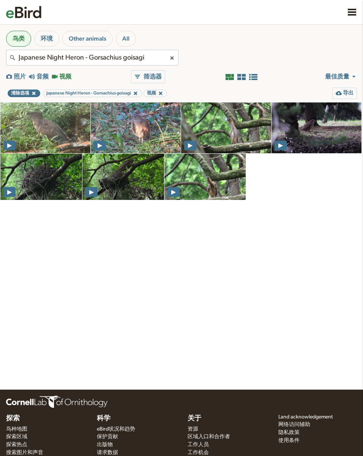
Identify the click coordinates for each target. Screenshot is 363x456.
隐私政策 (289, 432)
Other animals (87, 39)
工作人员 (198, 444)
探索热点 (16, 444)
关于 (194, 418)
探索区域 (16, 436)
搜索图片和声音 (24, 452)
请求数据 (107, 452)
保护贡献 (107, 436)
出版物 (105, 444)
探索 (13, 418)
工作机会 (198, 452)
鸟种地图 (16, 429)
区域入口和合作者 (209, 436)
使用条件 (289, 440)
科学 (103, 418)
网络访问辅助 (294, 424)
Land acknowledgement (305, 417)
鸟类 (19, 39)
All (125, 39)
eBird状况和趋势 (116, 429)
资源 (193, 429)
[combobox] (92, 57)
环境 (47, 39)
